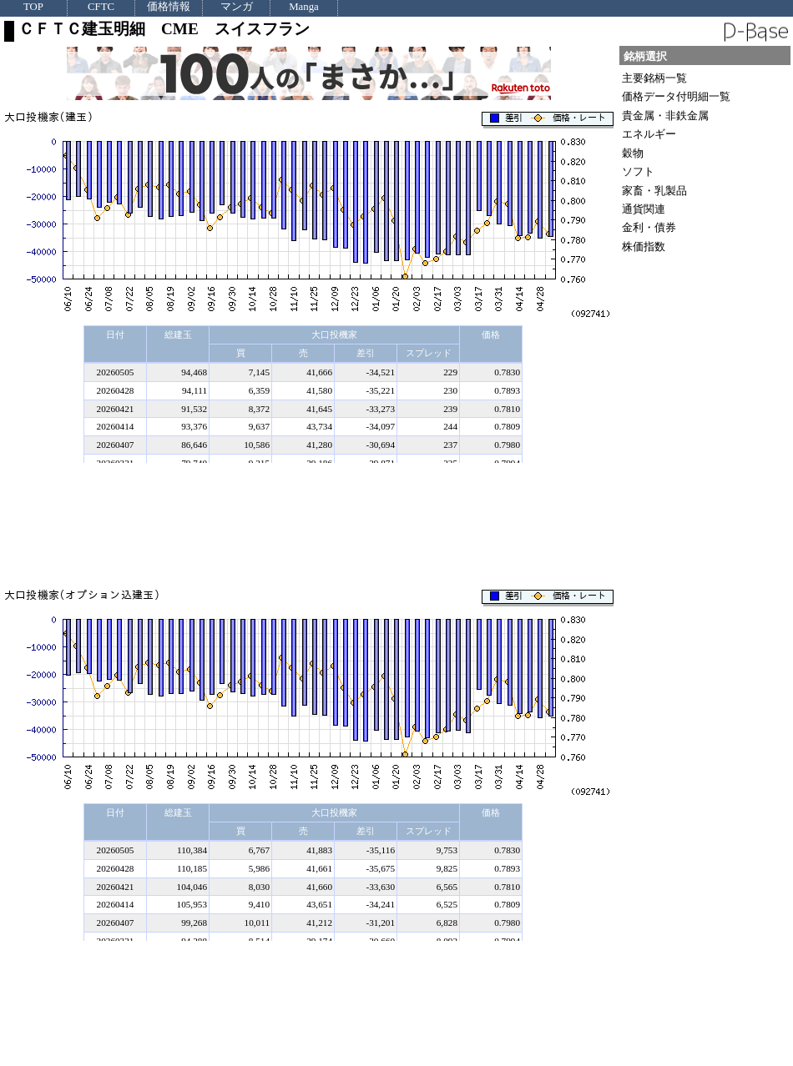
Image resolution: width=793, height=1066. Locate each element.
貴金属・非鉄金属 (665, 115)
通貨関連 (643, 209)
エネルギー (649, 134)
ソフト (638, 171)
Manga (304, 7)
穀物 (633, 153)
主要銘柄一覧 (654, 78)
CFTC (101, 7)
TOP (33, 7)
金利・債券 (649, 227)
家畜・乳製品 (654, 190)
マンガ (236, 7)
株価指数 (643, 246)
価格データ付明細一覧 (676, 96)
